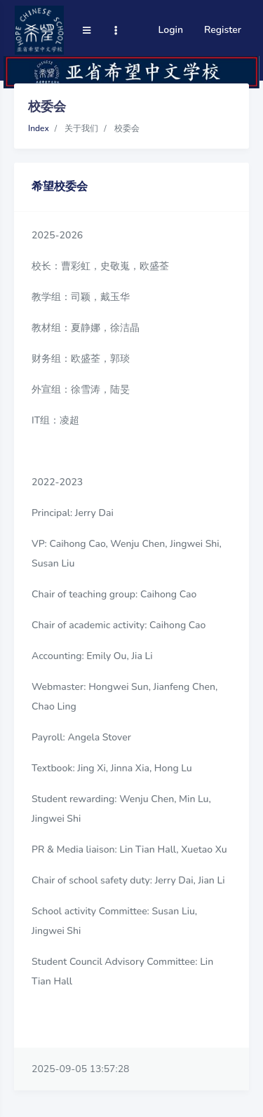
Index (38, 128)
